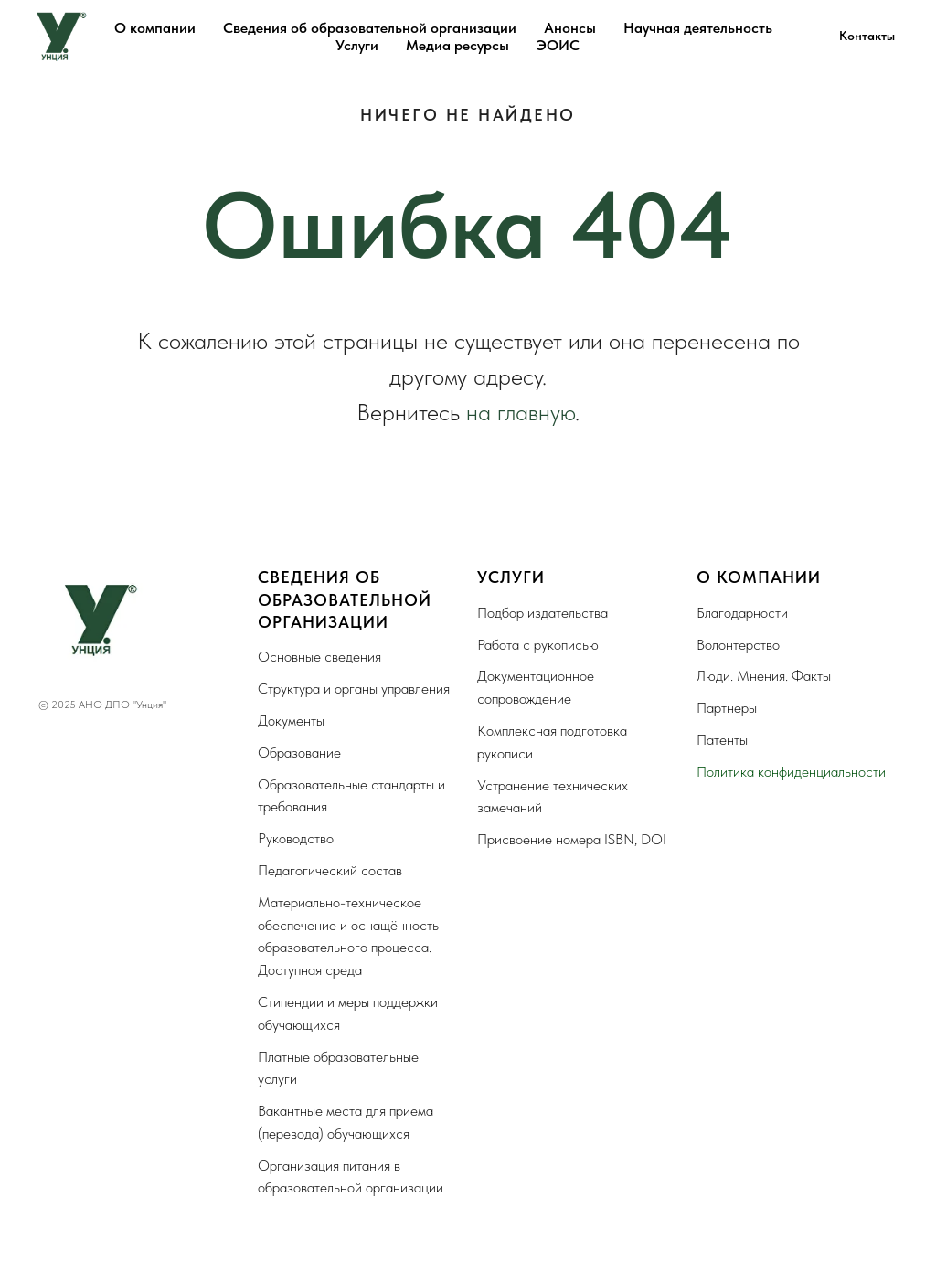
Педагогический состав (330, 870)
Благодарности (742, 612)
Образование (299, 752)
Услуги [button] (356, 45)
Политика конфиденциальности (791, 771)
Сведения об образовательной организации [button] (369, 28)
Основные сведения (319, 656)
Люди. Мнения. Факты (764, 675)
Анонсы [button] (570, 28)
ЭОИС (558, 45)
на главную (520, 411)
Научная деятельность (697, 28)
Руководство (296, 838)
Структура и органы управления (354, 688)
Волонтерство (738, 644)
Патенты (722, 739)
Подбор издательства (542, 612)
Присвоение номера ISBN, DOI (571, 839)
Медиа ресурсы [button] (457, 45)
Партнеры (727, 707)
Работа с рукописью (538, 644)
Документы (291, 720)
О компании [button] (155, 28)
